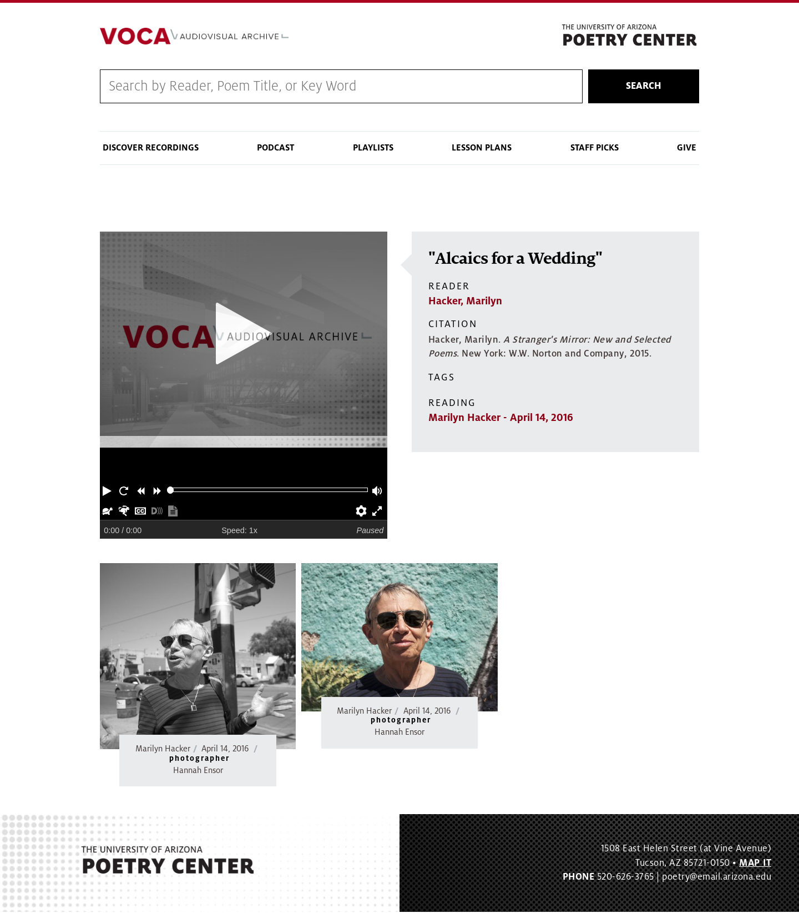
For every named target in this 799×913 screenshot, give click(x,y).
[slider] (170, 491)
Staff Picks (594, 148)
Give (686, 148)
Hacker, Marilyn (465, 302)
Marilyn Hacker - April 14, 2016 (500, 418)
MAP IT (755, 864)
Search (643, 87)
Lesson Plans (482, 148)
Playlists (373, 148)
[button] (108, 491)
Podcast (275, 148)
